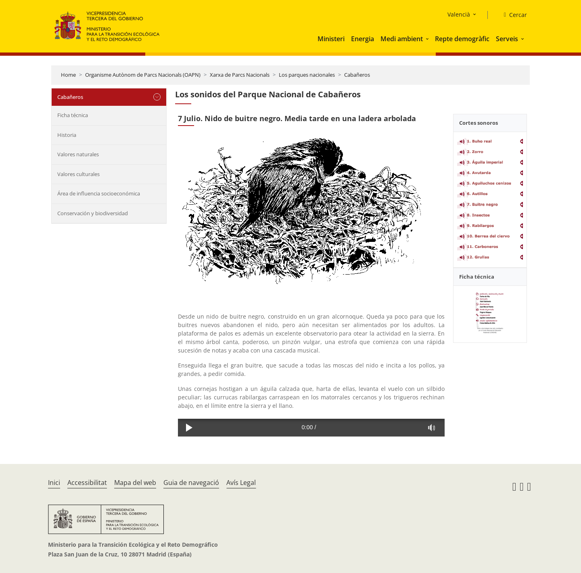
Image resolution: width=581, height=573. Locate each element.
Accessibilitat (87, 482)
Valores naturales (78, 154)
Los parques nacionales (307, 74)
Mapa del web (135, 482)
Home (68, 74)
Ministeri (331, 38)
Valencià (458, 14)
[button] (428, 38)
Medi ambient (401, 38)
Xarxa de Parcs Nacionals (240, 74)
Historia (66, 135)
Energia (362, 38)
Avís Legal (241, 482)
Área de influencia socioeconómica (98, 193)
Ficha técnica (72, 115)
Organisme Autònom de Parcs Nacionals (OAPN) (143, 74)
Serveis (507, 38)
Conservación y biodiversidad (92, 213)
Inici (54, 482)
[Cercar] (512, 15)
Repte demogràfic (462, 38)
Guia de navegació (191, 482)
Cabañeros (357, 74)
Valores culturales (78, 174)
